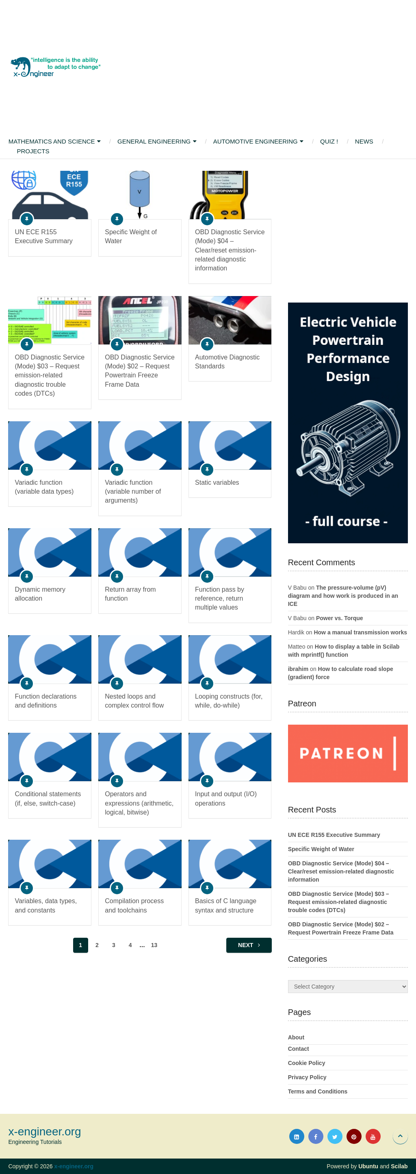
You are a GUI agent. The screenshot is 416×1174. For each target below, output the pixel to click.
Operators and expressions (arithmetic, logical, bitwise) (139, 803)
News (365, 141)
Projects (33, 151)
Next (249, 945)
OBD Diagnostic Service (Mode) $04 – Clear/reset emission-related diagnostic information (230, 250)
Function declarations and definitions (45, 701)
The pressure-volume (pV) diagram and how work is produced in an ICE (343, 595)
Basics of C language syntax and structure (225, 905)
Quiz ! (330, 141)
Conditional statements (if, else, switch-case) (48, 798)
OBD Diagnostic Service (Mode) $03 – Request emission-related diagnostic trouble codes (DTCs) (49, 375)
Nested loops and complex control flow (134, 701)
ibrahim (298, 669)
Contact (298, 1048)
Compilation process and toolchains (134, 905)
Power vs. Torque (339, 618)
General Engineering (154, 141)
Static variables (217, 482)
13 (154, 945)
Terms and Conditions (318, 1091)
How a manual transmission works (360, 632)
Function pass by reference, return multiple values (219, 598)
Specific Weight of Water (131, 236)
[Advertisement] (255, 67)
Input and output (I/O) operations (226, 798)
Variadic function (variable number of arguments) (133, 491)
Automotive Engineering (256, 141)
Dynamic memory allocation (40, 594)
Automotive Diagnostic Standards (227, 362)
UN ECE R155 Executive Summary (43, 236)
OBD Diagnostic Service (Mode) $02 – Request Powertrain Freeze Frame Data (140, 371)
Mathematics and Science (51, 141)
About (296, 1037)
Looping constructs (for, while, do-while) (228, 701)
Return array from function (130, 594)
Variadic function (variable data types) (44, 487)
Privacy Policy (307, 1077)
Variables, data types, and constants (46, 905)
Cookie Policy (306, 1063)
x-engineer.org (44, 1131)
